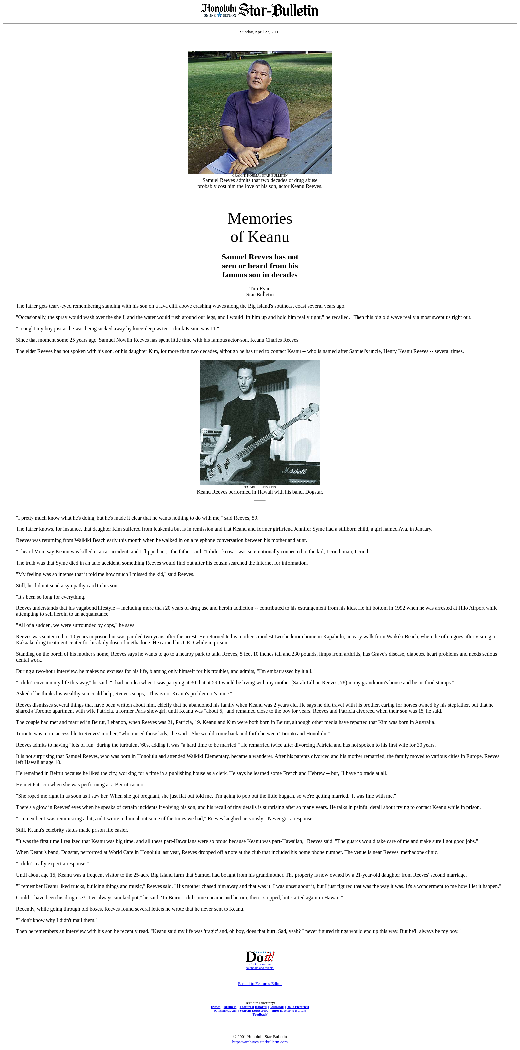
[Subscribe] (260, 1010)
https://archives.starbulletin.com (260, 1041)
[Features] (246, 1007)
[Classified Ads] (225, 1010)
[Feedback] (259, 1014)
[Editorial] (276, 1007)
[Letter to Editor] (293, 1010)
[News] (216, 1007)
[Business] (229, 1007)
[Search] (244, 1010)
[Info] (274, 1010)
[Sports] (261, 1007)
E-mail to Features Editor (260, 983)
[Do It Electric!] (297, 1007)
